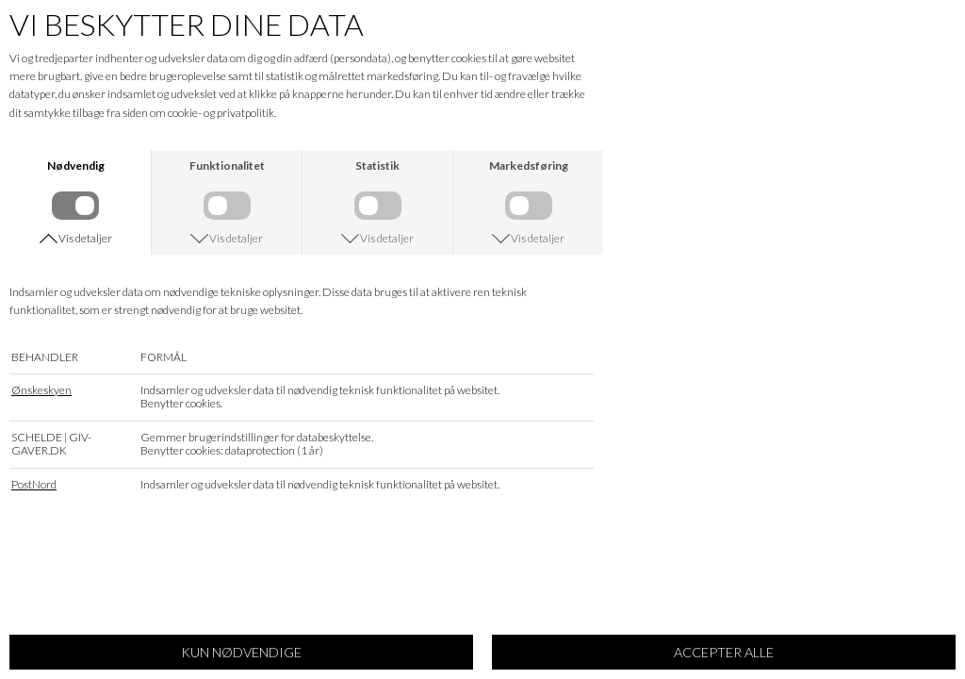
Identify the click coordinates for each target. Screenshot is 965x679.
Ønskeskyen (41, 397)
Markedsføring (528, 166)
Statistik (377, 166)
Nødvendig (76, 166)
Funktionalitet (227, 166)
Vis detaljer (85, 245)
